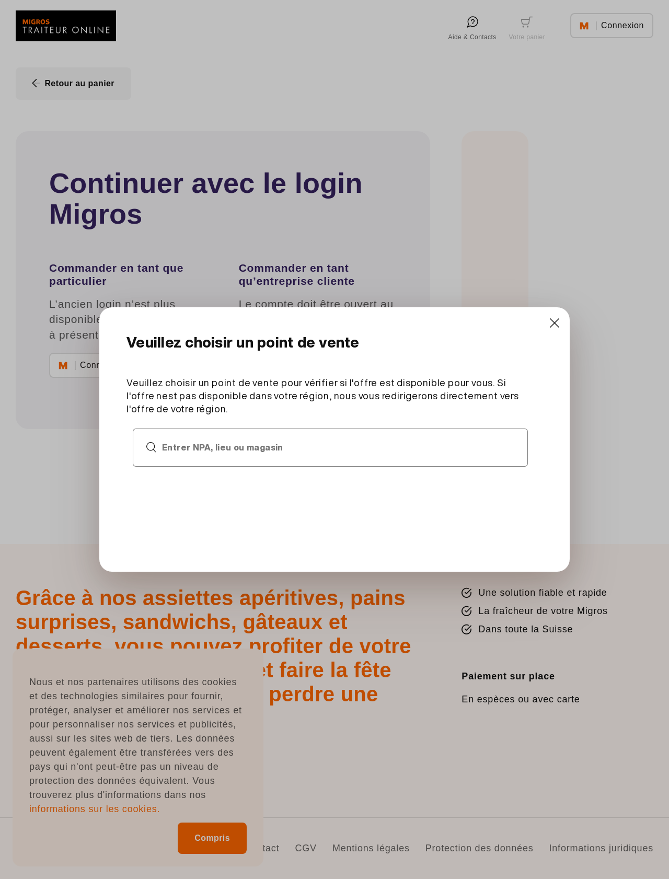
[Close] (552, 324)
